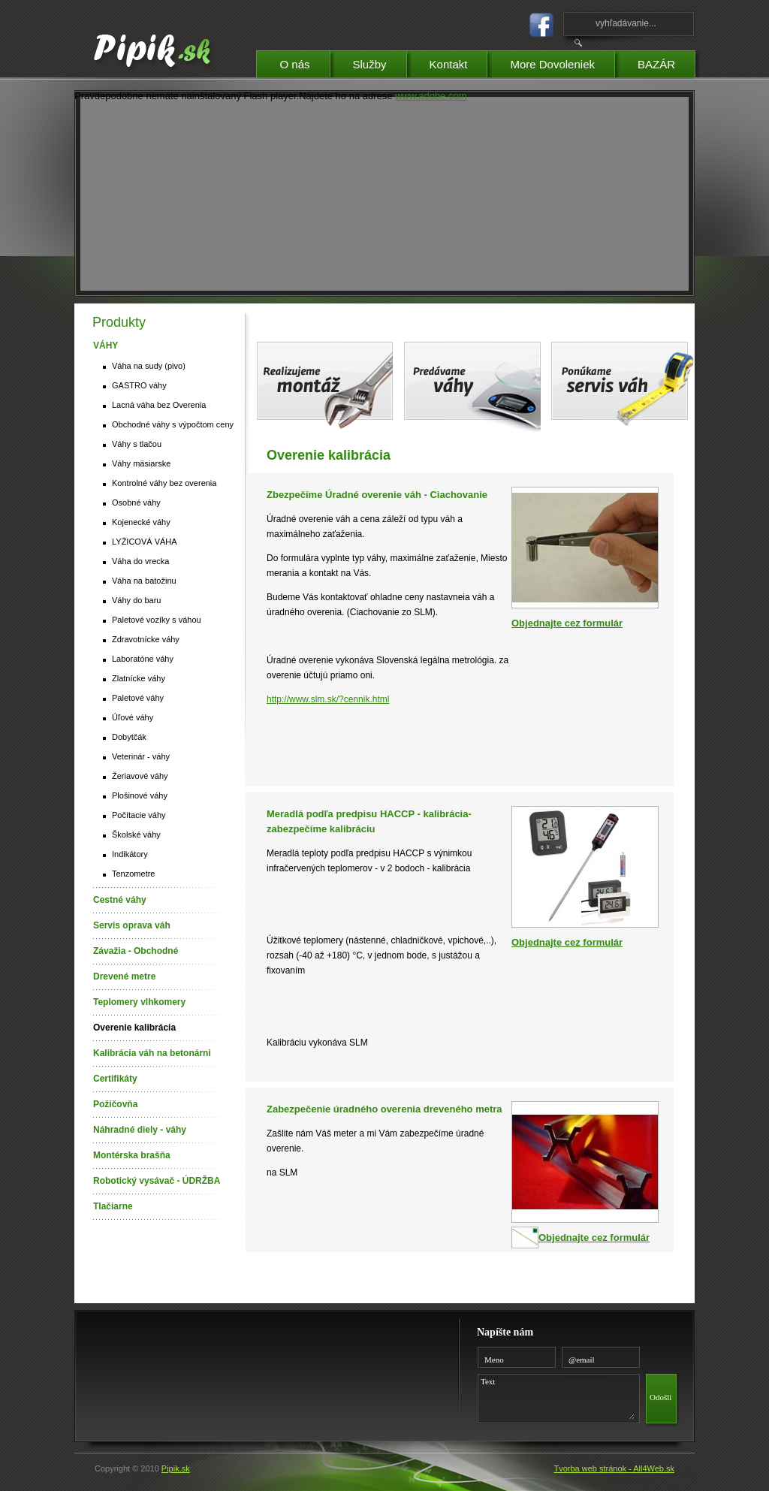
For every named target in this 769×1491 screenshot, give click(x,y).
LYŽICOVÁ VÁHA (144, 541)
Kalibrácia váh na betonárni (152, 1053)
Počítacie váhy (139, 814)
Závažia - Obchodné (135, 951)
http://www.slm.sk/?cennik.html (328, 699)
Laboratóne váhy (142, 658)
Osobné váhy (136, 502)
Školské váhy (136, 834)
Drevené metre (124, 976)
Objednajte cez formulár (567, 623)
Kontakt (458, 62)
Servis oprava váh (131, 925)
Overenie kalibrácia (134, 1027)
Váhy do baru (136, 600)
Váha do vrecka (140, 561)
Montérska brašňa (131, 1155)
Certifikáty (115, 1078)
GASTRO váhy (139, 385)
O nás (304, 62)
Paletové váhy (138, 697)
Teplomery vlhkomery (139, 1002)
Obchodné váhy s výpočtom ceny (173, 424)
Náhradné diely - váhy (139, 1129)
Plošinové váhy (139, 795)
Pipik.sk (175, 1468)
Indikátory (130, 854)
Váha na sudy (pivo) (148, 365)
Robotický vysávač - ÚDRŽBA (156, 1181)
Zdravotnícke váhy (145, 639)
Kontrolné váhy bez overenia (164, 482)
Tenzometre (133, 873)
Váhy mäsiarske (141, 463)
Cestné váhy (119, 900)
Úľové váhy (132, 717)
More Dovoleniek (562, 62)
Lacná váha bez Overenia (159, 404)
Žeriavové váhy (140, 775)
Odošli (660, 1397)
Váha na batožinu (144, 580)
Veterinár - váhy (141, 756)
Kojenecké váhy (141, 522)
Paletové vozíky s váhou (156, 619)
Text (556, 1396)
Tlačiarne (113, 1206)
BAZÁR (666, 62)
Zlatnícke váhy (138, 678)
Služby (379, 62)
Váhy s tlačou (136, 443)
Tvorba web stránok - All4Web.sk (613, 1468)
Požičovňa (115, 1104)
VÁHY (105, 345)
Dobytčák (129, 736)
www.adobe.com (430, 95)
